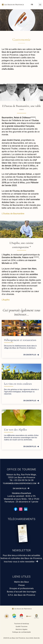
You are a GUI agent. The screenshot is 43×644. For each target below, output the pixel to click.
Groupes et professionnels (21, 588)
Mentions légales (21, 629)
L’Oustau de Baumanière (13, 213)
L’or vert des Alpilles (15, 429)
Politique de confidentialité (21, 632)
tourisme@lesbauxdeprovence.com (19, 483)
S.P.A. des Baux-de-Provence (21, 595)
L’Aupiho (6, 300)
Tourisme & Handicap (21, 623)
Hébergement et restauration (20, 340)
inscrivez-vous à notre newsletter (19, 561)
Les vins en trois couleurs (18, 383)
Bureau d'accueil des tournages (21, 592)
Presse (21, 585)
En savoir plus (29, 355)
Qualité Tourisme (21, 626)
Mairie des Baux (21, 582)
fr (32, 5)
